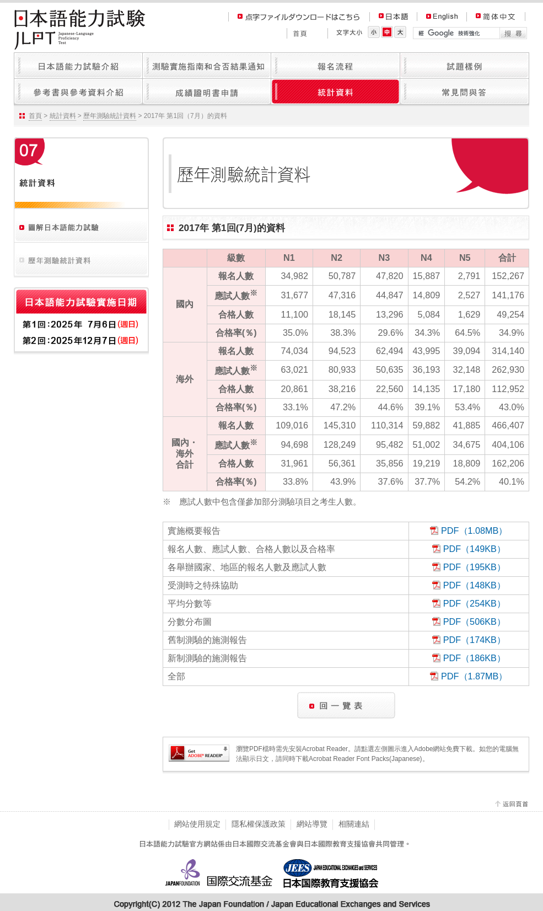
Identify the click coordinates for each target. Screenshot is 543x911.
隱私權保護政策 (259, 823)
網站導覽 (312, 823)
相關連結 (353, 823)
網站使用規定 (197, 823)
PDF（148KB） (474, 585)
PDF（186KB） (474, 658)
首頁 (35, 116)
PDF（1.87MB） (474, 676)
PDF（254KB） (474, 603)
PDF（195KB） (474, 567)
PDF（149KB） (474, 549)
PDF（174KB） (474, 640)
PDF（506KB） (474, 621)
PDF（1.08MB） (474, 530)
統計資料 (63, 116)
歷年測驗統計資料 (109, 116)
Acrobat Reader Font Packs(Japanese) (365, 759)
